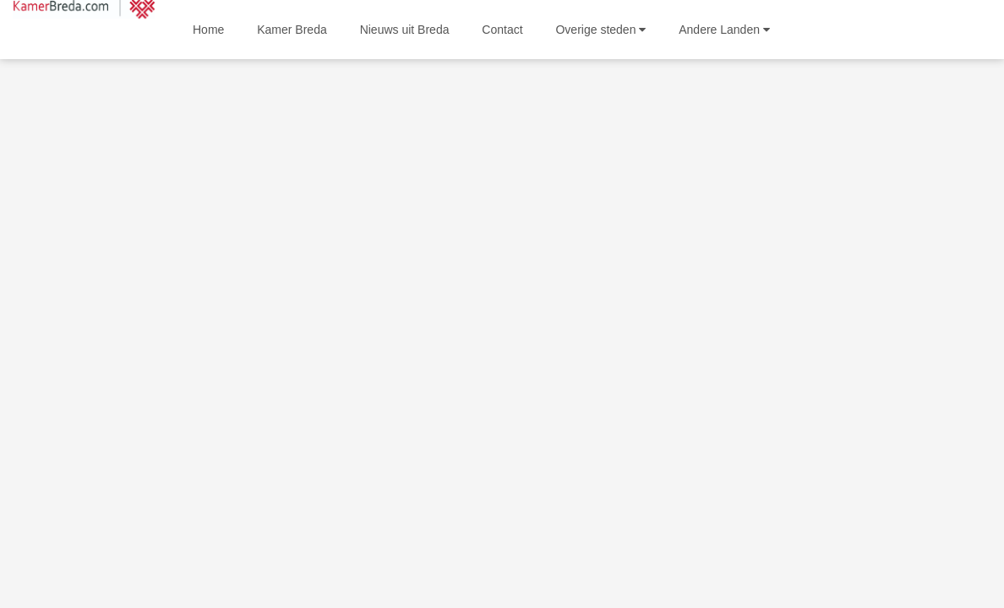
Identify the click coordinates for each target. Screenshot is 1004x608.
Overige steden (600, 29)
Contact (502, 29)
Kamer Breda (291, 29)
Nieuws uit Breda (405, 29)
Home (208, 29)
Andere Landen (724, 29)
